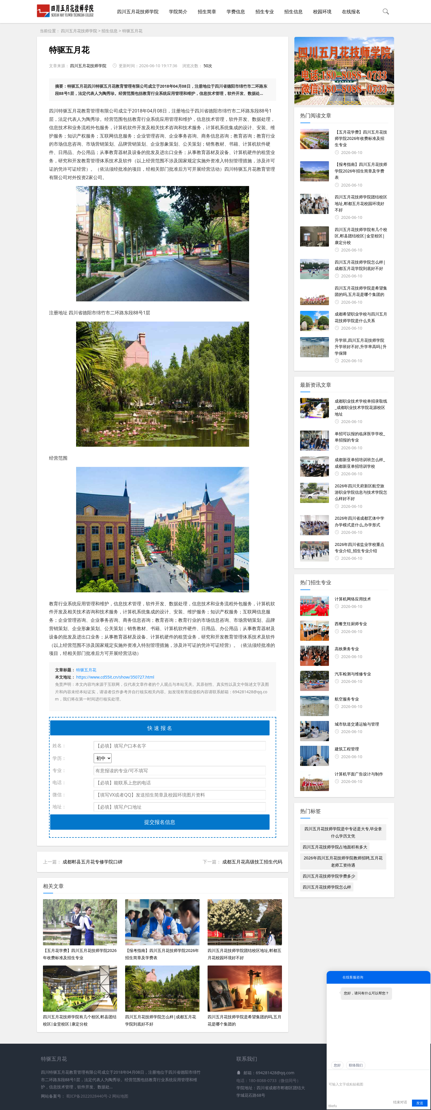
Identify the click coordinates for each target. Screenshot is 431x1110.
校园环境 (322, 11)
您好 (337, 1065)
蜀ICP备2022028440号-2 (89, 1096)
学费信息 (236, 11)
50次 (208, 65)
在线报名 (351, 11)
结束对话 (400, 1102)
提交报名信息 (159, 821)
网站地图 (120, 1096)
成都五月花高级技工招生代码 (252, 862)
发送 (419, 1103)
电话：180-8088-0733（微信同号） (268, 1080)
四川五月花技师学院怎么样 (327, 887)
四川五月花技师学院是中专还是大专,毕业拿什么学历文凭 (343, 832)
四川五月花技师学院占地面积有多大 (335, 847)
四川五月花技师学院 (138, 11)
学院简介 (178, 11)
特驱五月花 (132, 30)
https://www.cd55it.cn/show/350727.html (115, 677)
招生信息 (293, 11)
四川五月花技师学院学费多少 (329, 876)
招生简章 (207, 11)
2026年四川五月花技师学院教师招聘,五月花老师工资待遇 (343, 861)
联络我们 (356, 1065)
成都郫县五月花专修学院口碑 (93, 862)
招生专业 (264, 11)
